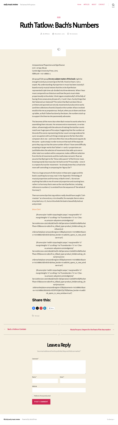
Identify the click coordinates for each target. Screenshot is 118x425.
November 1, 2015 (59, 34)
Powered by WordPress (30, 420)
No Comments (74, 34)
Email (62, 377)
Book (59, 17)
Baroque (37, 316)
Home (79, 4)
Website (34, 386)
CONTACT (102, 4)
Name (34, 377)
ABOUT (94, 4)
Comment (35, 359)
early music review (11, 5)
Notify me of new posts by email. (42, 396)
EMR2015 (46, 34)
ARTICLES (86, 4)
